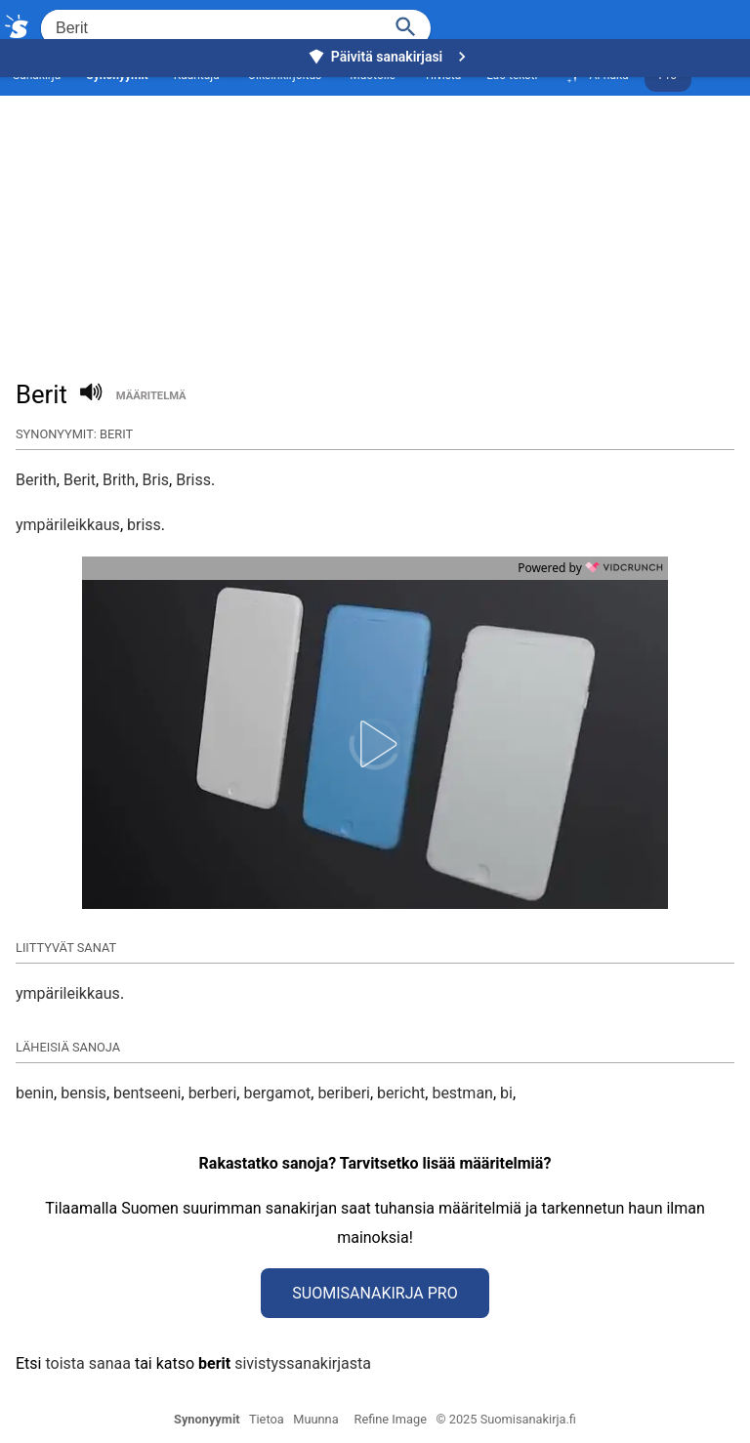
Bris (156, 480)
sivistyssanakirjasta (302, 1363)
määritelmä (151, 396)
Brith (119, 480)
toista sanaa (87, 1363)
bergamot (277, 1093)
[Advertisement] (375, 211)
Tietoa (266, 1419)
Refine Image (390, 1419)
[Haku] (406, 25)
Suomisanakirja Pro (374, 1293)
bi (506, 1093)
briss (144, 524)
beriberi (343, 1093)
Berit (79, 480)
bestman (462, 1093)
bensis (83, 1093)
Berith (36, 480)
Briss (193, 480)
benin (35, 1093)
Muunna (315, 1419)
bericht (401, 1093)
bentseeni (147, 1093)
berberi (212, 1093)
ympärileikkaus (68, 524)
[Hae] (209, 28)
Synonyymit (207, 1419)
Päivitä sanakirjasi (390, 56)
